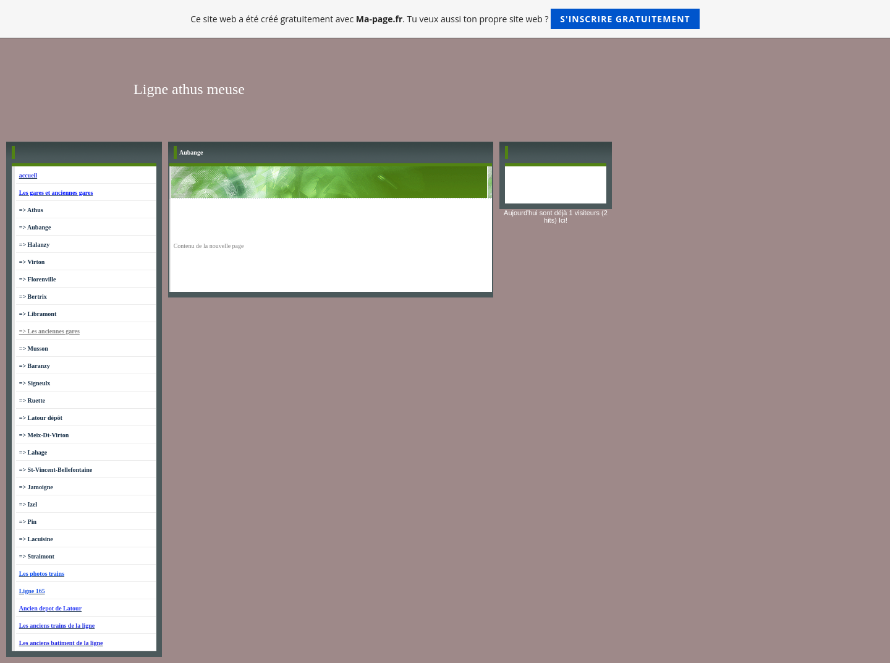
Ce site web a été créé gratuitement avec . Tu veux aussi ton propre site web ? (444, 19)
